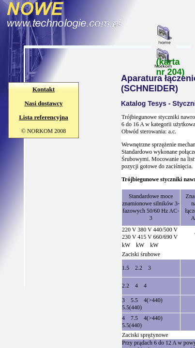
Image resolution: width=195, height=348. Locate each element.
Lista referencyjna (43, 117)
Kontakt (43, 89)
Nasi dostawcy (43, 103)
